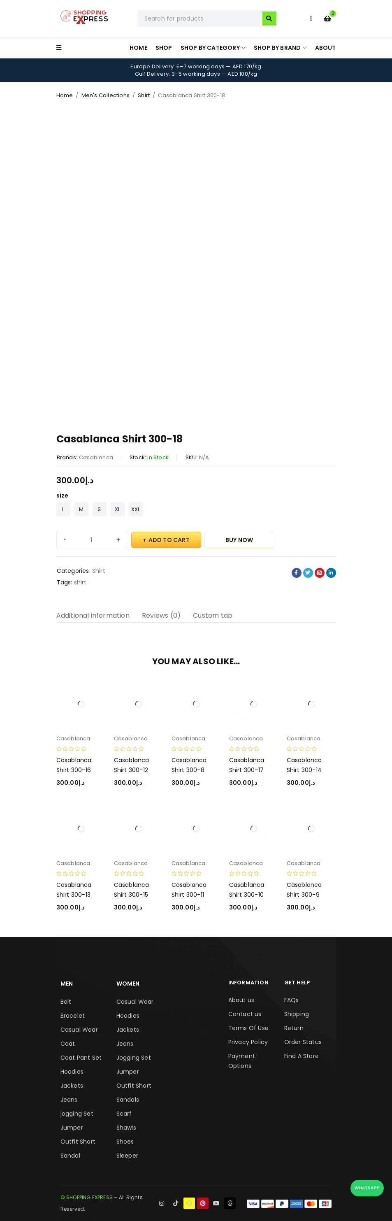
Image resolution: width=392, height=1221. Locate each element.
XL (117, 509)
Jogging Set (133, 1058)
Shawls (126, 1127)
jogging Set (76, 1113)
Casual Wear (79, 1030)
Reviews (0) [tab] (161, 615)
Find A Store (301, 1056)
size (62, 495)
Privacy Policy (248, 1042)
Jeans (69, 1099)
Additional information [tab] (93, 615)
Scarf (124, 1113)
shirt (80, 582)
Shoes (125, 1141)
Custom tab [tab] (212, 615)
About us (241, 1000)
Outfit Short (77, 1141)
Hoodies (72, 1072)
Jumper (71, 1127)
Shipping (296, 1014)
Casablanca (96, 457)
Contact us (245, 1014)
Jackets (71, 1085)
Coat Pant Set (81, 1058)
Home (64, 95)
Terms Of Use (248, 1028)
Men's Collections (105, 95)
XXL (135, 509)
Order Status (303, 1042)
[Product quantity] (92, 540)
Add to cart (169, 540)
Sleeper (127, 1155)
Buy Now (239, 540)
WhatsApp (367, 1188)
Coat (67, 1044)
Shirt (144, 95)
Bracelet (72, 1016)
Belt (66, 1002)
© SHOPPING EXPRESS (86, 1197)
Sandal (70, 1155)
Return (294, 1028)
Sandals (127, 1099)
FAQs (291, 1000)
